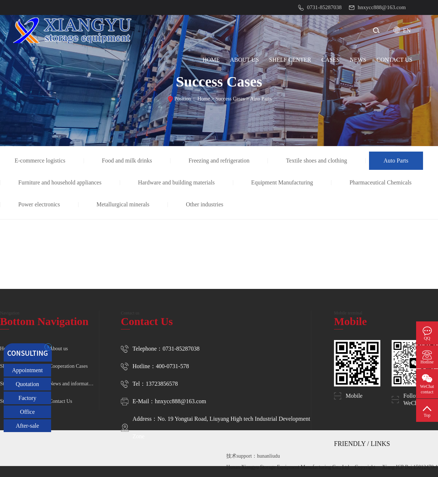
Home (203, 99)
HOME (211, 60)
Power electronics (39, 204)
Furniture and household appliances (59, 182)
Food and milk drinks (127, 160)
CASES (330, 60)
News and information (72, 383)
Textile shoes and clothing (316, 160)
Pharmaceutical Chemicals (380, 182)
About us (58, 348)
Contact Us (60, 401)
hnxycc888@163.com (180, 401)
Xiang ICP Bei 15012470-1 (410, 467)
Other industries (204, 204)
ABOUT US (244, 60)
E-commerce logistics (40, 160)
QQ (427, 338)
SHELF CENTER (290, 60)
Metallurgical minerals (122, 204)
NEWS (358, 60)
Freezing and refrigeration (218, 160)
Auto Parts (261, 99)
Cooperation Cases (68, 366)
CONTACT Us (394, 60)
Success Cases (230, 99)
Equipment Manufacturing (282, 182)
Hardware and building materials (176, 182)
